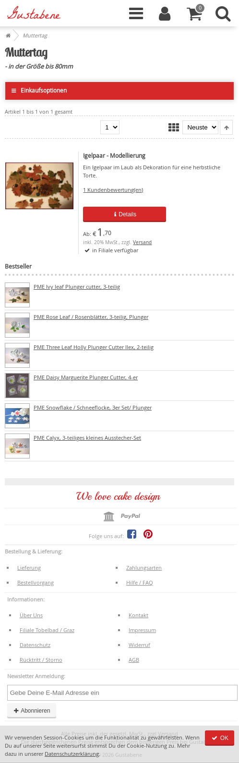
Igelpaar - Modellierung (114, 156)
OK (219, 738)
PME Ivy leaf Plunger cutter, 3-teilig (77, 286)
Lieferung (29, 567)
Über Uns (31, 615)
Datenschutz (35, 644)
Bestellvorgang (35, 582)
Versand (142, 242)
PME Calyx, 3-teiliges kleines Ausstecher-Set (87, 437)
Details (124, 214)
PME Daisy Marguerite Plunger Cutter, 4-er (86, 377)
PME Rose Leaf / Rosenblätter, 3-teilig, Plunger (91, 316)
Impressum (142, 630)
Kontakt (138, 615)
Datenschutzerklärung (72, 753)
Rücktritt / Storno (41, 659)
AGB (134, 659)
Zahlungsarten (144, 567)
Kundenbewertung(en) (113, 189)
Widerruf (139, 644)
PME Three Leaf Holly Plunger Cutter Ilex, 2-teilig (94, 347)
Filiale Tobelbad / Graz (47, 630)
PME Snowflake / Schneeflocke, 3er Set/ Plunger (93, 407)
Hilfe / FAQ (139, 582)
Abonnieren (31, 710)
